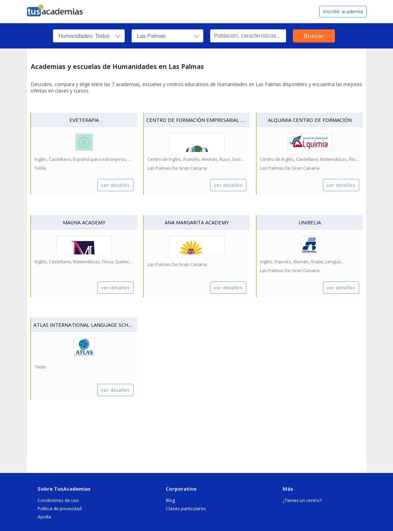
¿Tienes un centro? (302, 500)
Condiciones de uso (58, 500)
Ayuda (44, 517)
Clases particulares (186, 508)
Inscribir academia (343, 11)
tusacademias (59, 9)
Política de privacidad (60, 508)
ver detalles (115, 185)
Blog (170, 500)
